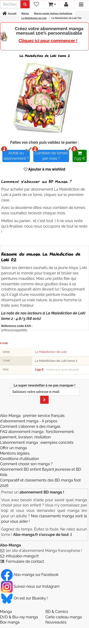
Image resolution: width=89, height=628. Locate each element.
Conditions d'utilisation (19, 459)
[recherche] (10, 4)
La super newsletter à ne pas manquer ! (44, 393)
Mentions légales (15, 453)
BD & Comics (57, 611)
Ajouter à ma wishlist (45, 169)
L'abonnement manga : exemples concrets (37, 442)
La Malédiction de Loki (50, 352)
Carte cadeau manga (64, 617)
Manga (6, 611)
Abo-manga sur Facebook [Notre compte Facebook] (29, 574)
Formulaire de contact (25, 561)
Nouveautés (56, 622)
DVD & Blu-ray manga (19, 617)
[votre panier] (51, 4)
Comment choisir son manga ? (26, 464)
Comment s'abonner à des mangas (30, 426)
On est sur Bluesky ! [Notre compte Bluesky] (24, 598)
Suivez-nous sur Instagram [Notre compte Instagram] (30, 586)
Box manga (9, 622)
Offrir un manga (13, 448)
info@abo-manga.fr (22, 556)
